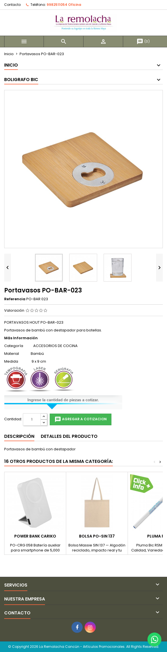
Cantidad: (13, 419)
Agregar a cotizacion (80, 419)
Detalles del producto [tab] (69, 436)
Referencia (14, 299)
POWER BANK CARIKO (35, 536)
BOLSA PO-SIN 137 (97, 536)
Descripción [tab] (19, 436)
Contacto (12, 4)
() (143, 41)
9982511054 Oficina (64, 4)
